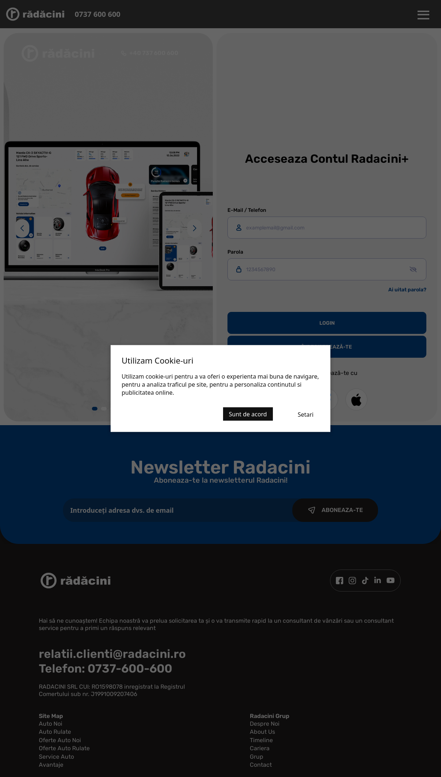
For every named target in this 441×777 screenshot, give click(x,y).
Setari (306, 414)
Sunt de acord (248, 414)
